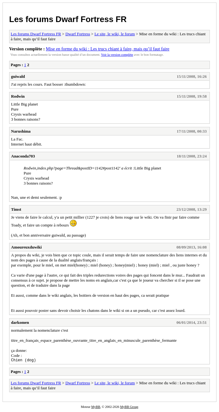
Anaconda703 (23, 156)
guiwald (18, 76)
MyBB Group (129, 407)
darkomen (20, 322)
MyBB (95, 407)
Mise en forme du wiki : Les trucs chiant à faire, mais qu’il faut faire (108, 48)
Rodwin (18, 96)
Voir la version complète (117, 54)
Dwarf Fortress (77, 33)
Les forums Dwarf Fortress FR (68, 19)
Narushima (21, 131)
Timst (16, 209)
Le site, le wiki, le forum (115, 33)
